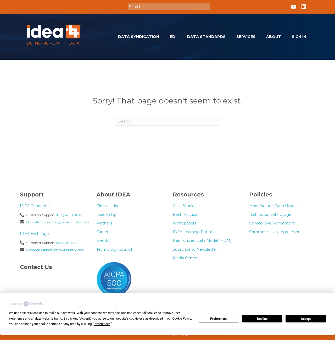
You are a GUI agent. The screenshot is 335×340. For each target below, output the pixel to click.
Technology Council (114, 249)
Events (102, 240)
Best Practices (186, 214)
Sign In (299, 36)
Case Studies (184, 206)
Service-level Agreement (272, 223)
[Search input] (168, 6)
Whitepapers (184, 223)
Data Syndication (138, 36)
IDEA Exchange (34, 233)
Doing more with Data (53, 43)
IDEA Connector (35, 206)
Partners (104, 223)
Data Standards (206, 36)
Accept (306, 319)
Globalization (108, 206)
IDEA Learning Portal (192, 231)
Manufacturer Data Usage (273, 206)
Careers (103, 231)
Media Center (185, 258)
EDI (173, 36)
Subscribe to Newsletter (195, 249)
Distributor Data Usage (270, 214)
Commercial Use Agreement (275, 231)
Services (245, 36)
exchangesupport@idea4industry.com (55, 250)
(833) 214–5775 (67, 243)
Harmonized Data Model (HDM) (202, 240)
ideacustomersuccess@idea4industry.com (57, 222)
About (273, 36)
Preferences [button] (102, 324)
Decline (262, 319)
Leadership (106, 214)
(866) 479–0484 (68, 215)
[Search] (167, 121)
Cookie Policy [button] (181, 318)
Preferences (218, 319)
